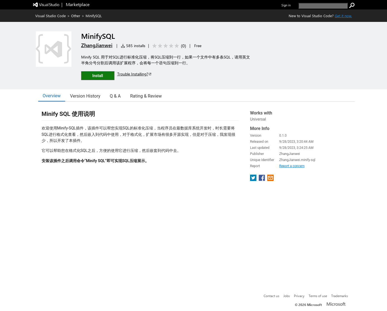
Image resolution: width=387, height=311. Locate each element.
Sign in (286, 5)
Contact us (271, 296)
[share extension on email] (270, 179)
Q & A (115, 96)
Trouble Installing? (134, 74)
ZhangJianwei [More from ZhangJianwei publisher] (97, 45)
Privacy (299, 296)
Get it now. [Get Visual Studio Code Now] (343, 15)
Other (75, 15)
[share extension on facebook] (262, 179)
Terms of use (318, 296)
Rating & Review (146, 96)
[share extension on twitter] (253, 179)
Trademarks (339, 296)
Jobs (286, 296)
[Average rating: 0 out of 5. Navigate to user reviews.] (168, 46)
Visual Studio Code (50, 15)
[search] (323, 6)
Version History (85, 96)
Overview (52, 95)
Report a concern (291, 166)
